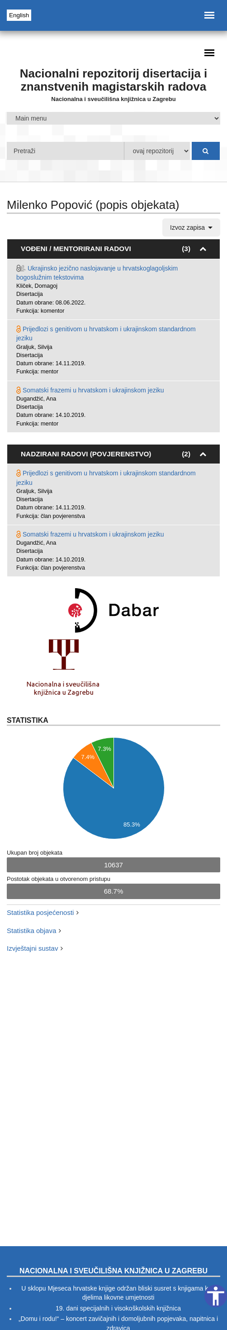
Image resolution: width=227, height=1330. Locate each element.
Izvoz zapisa (191, 227)
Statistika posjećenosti (40, 912)
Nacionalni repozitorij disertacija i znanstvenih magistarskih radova (114, 80)
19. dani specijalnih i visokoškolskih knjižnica (118, 1308)
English (19, 15)
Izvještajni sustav (32, 948)
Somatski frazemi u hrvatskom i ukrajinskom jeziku (93, 390)
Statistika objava (31, 930)
